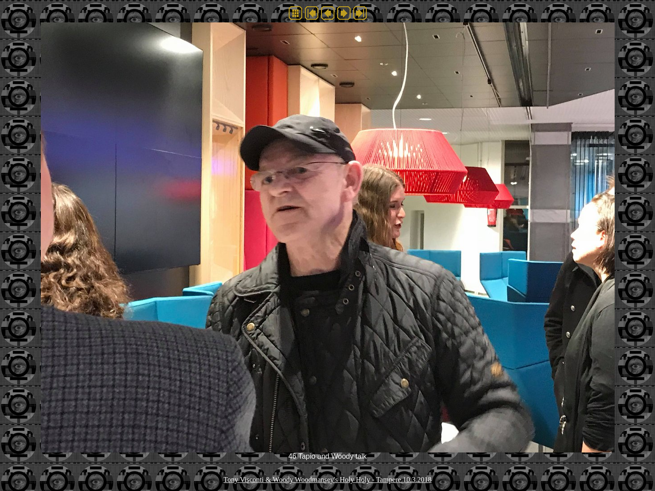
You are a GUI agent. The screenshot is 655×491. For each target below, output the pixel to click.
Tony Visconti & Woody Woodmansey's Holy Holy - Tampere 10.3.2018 (328, 479)
